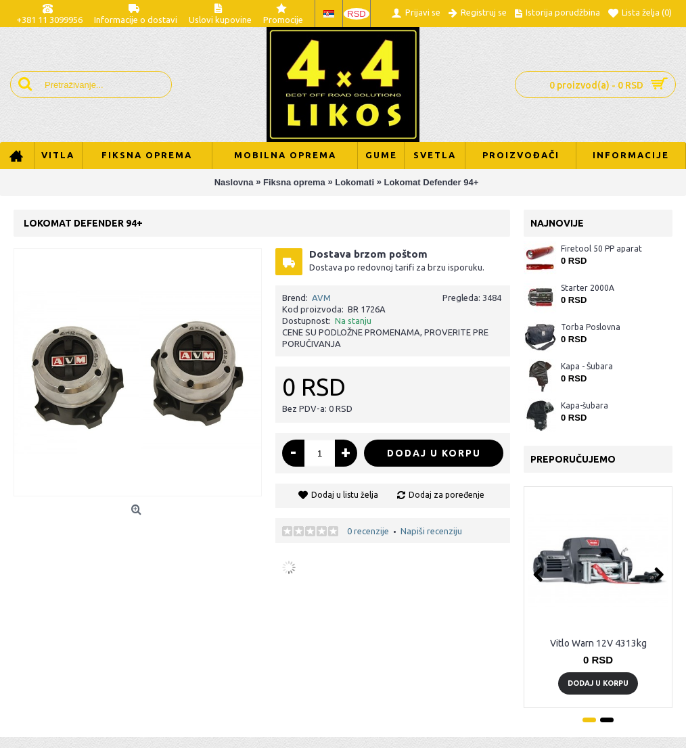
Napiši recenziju (431, 531)
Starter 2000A (587, 287)
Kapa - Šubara (587, 366)
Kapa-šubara (584, 405)
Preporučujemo (573, 459)
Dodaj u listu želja (344, 494)
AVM (321, 297)
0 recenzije (368, 531)
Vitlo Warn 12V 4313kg (598, 643)
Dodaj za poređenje (446, 494)
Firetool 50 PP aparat (601, 248)
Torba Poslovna (590, 327)
